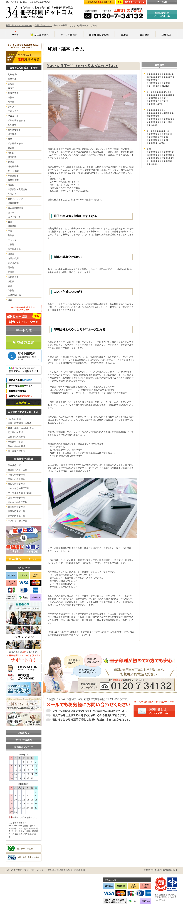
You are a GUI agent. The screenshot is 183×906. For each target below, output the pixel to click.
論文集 (11, 212)
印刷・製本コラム (43, 25)
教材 (10, 139)
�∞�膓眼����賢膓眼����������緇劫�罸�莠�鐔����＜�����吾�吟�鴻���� (160, 98)
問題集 (11, 272)
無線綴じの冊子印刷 (17, 470)
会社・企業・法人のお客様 (21, 428)
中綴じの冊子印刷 (16, 474)
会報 (10, 221)
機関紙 (11, 185)
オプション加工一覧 (17, 520)
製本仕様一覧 (14, 465)
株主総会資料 (14, 249)
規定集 (11, 148)
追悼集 (11, 97)
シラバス (12, 194)
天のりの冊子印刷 (16, 483)
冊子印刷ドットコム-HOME (19, 25)
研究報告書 (13, 166)
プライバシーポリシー (35, 870)
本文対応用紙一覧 (16, 516)
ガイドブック (14, 217)
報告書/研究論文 (15, 208)
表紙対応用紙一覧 (16, 511)
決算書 (11, 254)
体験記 (11, 290)
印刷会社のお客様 (16, 437)
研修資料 (12, 226)
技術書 (11, 281)
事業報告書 (13, 180)
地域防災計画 (14, 295)
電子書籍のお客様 (16, 451)
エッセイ (12, 240)
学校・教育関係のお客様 (19, 423)
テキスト (12, 107)
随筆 (10, 286)
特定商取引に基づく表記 (60, 870)
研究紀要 (12, 157)
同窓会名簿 (13, 263)
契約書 (11, 235)
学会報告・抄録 (15, 143)
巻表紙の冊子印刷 (16, 506)
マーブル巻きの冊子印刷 (19, 493)
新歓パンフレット (16, 198)
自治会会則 (13, 258)
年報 (10, 231)
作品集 (11, 102)
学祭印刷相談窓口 (16, 120)
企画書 (11, 162)
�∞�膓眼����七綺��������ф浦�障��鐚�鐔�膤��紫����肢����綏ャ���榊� (159, 137)
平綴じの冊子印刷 (16, 479)
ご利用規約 (79, 870)
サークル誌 (13, 171)
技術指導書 (13, 277)
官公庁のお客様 (15, 432)
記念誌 (11, 84)
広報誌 (11, 244)
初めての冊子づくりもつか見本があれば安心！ (82, 66)
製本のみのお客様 (16, 446)
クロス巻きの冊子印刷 (18, 488)
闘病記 (11, 267)
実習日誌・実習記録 (17, 189)
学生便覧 (12, 125)
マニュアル (13, 116)
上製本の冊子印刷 (16, 497)
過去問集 (12, 134)
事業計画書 (13, 175)
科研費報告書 (14, 130)
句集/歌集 (12, 74)
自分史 (11, 88)
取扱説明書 (13, 203)
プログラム (13, 111)
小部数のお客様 (15, 441)
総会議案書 (13, 93)
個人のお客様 (14, 418)
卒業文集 (12, 79)
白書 (10, 300)
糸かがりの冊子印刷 (17, 502)
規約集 (11, 153)
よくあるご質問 (14, 870)
